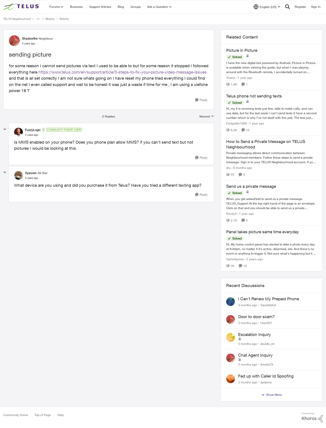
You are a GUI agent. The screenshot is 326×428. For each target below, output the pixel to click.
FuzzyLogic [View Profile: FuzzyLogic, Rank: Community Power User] (33, 130)
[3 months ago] (247, 305)
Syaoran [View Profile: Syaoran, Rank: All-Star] (31, 173)
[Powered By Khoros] (312, 418)
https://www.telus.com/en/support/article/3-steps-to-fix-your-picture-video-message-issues (122, 72)
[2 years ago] (254, 259)
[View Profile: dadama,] (230, 378)
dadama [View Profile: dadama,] (266, 382)
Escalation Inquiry (254, 334)
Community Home (15, 415)
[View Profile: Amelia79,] (230, 358)
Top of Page (43, 415)
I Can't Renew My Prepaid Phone (268, 298)
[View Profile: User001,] (230, 319)
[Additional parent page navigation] (38, 19)
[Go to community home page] (22, 6)
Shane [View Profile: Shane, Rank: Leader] (230, 77)
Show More (271, 395)
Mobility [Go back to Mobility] (50, 18)
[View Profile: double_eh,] (230, 337)
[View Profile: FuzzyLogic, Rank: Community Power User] (18, 132)
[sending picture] (31, 135)
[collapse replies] (4, 129)
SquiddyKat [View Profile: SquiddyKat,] (268, 305)
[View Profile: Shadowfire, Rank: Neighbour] (14, 40)
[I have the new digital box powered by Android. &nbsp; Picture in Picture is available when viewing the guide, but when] (271, 67)
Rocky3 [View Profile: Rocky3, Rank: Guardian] (231, 213)
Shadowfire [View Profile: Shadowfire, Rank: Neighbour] (30, 38)
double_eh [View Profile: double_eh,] (267, 343)
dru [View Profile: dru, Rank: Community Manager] (228, 168)
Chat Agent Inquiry (255, 355)
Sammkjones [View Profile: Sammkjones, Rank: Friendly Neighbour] (235, 259)
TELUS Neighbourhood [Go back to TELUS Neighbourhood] (17, 18)
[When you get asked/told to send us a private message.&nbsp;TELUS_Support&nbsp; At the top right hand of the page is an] (271, 203)
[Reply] (201, 100)
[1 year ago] (244, 77)
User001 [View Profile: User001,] (266, 323)
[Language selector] (267, 6)
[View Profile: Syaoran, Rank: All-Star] (18, 175)
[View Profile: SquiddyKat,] (230, 301)
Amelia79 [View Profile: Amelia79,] (266, 364)
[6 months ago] (242, 168)
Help (60, 415)
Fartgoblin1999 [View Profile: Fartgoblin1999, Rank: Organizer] (236, 123)
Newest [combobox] (206, 116)
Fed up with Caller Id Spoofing (266, 376)
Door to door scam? (256, 316)
